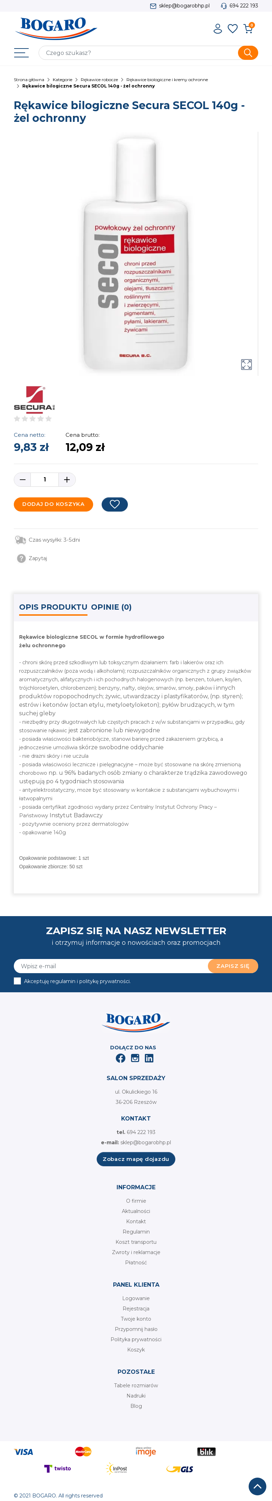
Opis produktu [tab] (53, 607)
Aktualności (136, 1211)
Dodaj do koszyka (53, 504)
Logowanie (136, 1298)
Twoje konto (136, 1319)
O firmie (136, 1201)
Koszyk (136, 1350)
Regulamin (136, 1232)
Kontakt (136, 1221)
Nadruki (136, 1396)
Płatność (136, 1262)
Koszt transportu (136, 1242)
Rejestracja (136, 1308)
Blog (136, 1406)
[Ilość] (44, 479)
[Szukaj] (148, 53)
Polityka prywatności (136, 1339)
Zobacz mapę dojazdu (136, 1159)
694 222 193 (244, 5)
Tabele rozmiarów (136, 1385)
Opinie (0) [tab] (111, 607)
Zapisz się (233, 966)
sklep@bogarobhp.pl (184, 5)
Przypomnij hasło (136, 1329)
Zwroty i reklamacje (136, 1252)
